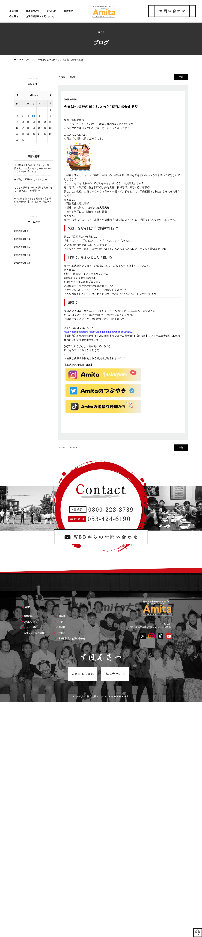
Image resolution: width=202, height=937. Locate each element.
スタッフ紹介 (30, 627)
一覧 (181, 76)
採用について (32, 11)
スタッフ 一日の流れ (34, 633)
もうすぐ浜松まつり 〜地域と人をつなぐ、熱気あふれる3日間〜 (33, 189)
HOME (27, 607)
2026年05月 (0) (21, 231)
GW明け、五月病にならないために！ (32, 179)
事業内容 (13, 11)
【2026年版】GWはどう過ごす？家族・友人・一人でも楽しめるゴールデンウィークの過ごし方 (33, 168)
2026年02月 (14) (22, 255)
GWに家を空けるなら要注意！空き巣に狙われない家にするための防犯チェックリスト (33, 201)
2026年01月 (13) (22, 263)
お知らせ (51, 11)
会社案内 (13, 16)
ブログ (59, 621)
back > (73, 77)
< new (62, 77)
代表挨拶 (68, 11)
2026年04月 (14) (22, 239)
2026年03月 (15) (22, 247)
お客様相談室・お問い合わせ (40, 16)
